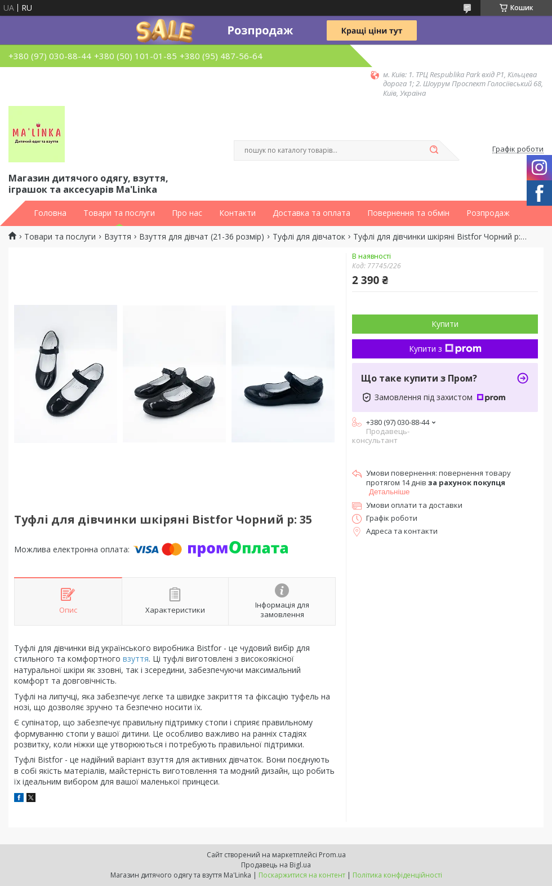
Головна (50, 213)
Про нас (187, 213)
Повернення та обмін (408, 213)
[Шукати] (433, 150)
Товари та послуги (119, 213)
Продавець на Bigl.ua (276, 865)
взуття (136, 658)
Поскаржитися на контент (302, 875)
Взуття (117, 237)
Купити (444, 323)
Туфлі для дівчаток (309, 237)
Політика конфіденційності (397, 875)
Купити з (445, 348)
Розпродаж (488, 213)
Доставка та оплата (311, 213)
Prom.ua (332, 855)
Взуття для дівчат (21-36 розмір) (201, 237)
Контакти (237, 213)
